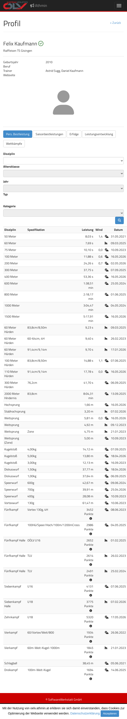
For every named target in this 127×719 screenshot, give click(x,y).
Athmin (38, 5)
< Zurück (115, 22)
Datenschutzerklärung (85, 713)
